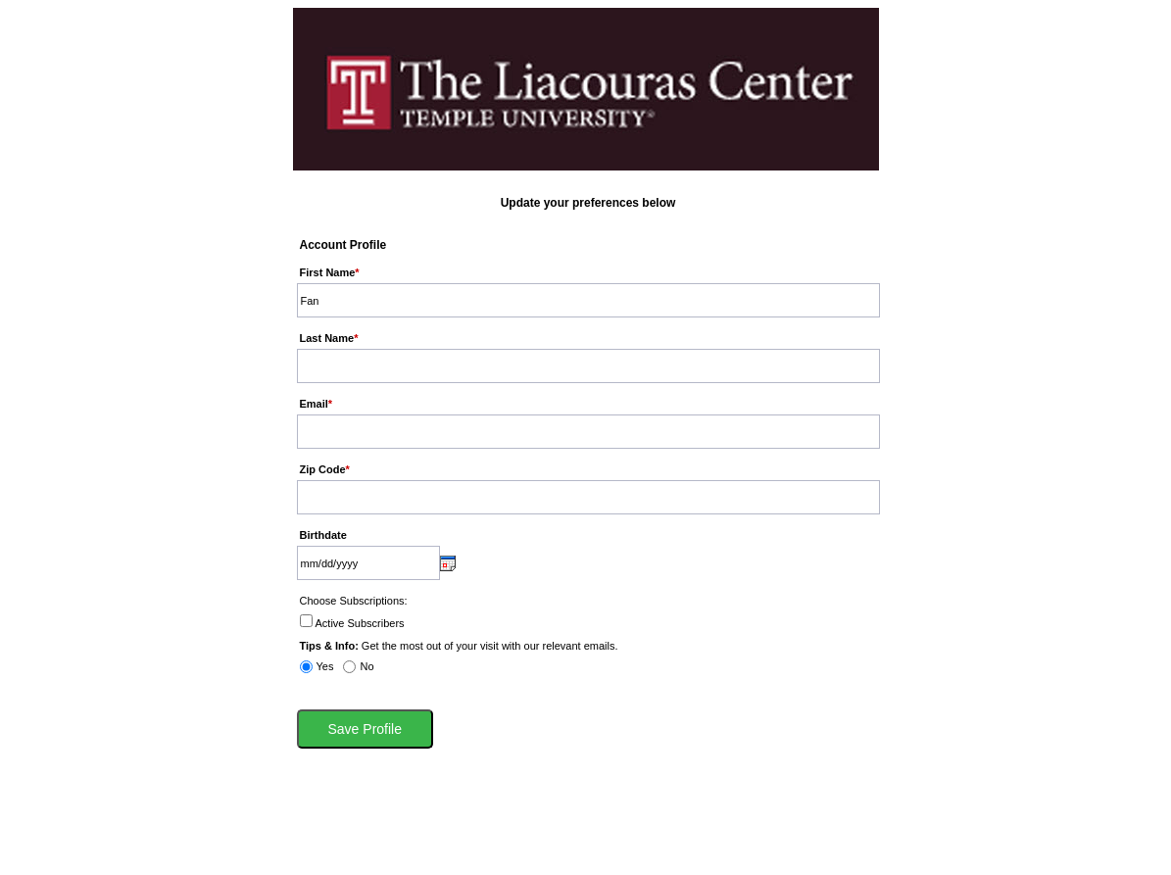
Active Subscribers (360, 623)
